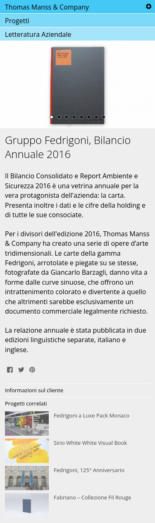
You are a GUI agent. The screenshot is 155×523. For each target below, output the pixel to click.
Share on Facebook (10, 369)
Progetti (17, 20)
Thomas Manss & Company (47, 7)
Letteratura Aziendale (38, 34)
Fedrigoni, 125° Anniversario (77, 478)
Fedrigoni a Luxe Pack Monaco (77, 424)
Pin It (32, 369)
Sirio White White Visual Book (77, 451)
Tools (148, 6)
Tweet (21, 369)
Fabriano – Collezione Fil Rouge (77, 505)
